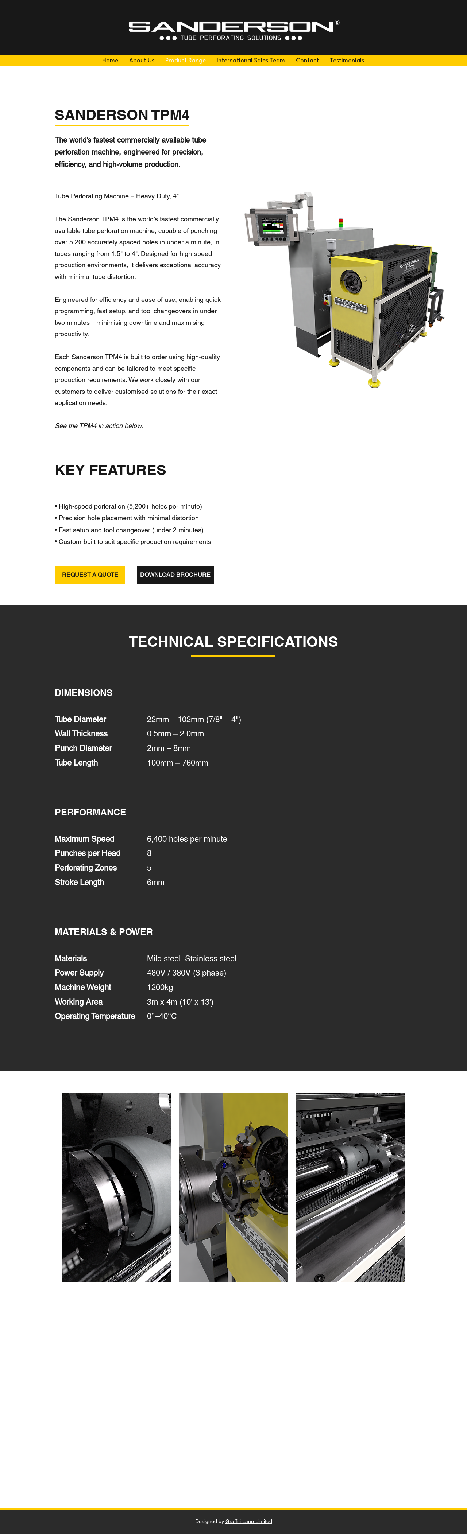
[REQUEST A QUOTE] (90, 575)
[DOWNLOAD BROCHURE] (175, 575)
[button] (116, 1187)
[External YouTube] (233, 1406)
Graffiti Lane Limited (248, 1521)
